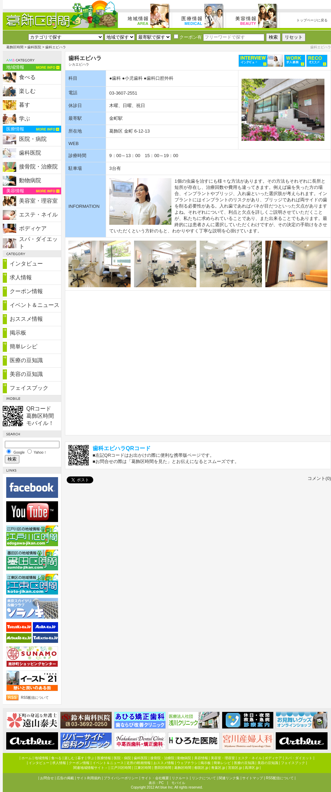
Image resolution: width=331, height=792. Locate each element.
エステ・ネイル (38, 215)
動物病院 (30, 180)
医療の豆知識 (26, 360)
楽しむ (27, 91)
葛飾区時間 (14, 47)
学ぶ (24, 119)
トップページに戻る (312, 20)
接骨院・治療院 (38, 167)
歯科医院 (34, 47)
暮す (24, 105)
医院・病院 (33, 139)
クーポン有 (188, 37)
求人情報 (21, 277)
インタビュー (26, 264)
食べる (27, 77)
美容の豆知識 (26, 374)
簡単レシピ (23, 346)
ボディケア (33, 228)
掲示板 (18, 333)
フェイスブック (29, 388)
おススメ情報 (26, 319)
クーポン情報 (26, 291)
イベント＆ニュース (34, 305)
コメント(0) (319, 478)
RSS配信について (35, 697)
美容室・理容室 (38, 201)
